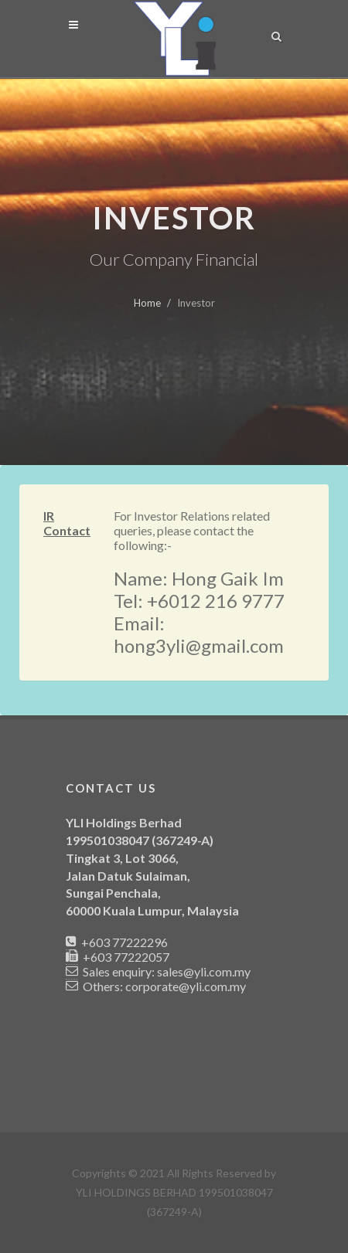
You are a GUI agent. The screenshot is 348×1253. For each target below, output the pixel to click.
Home (147, 303)
